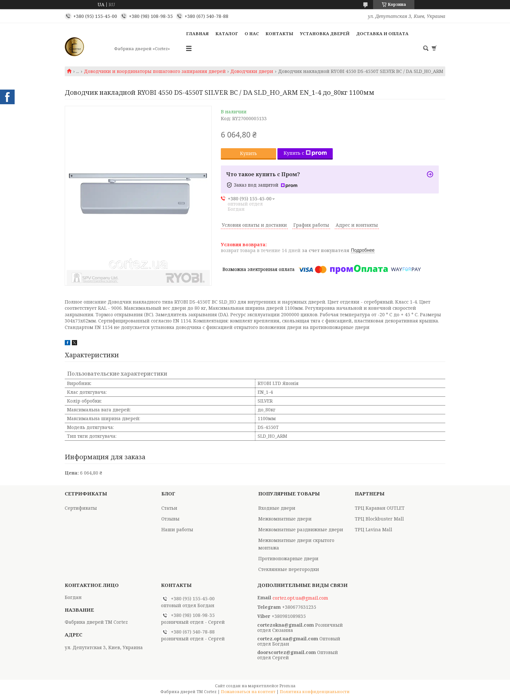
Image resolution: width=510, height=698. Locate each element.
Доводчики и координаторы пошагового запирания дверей (155, 71)
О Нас (252, 33)
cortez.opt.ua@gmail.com (300, 598)
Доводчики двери (251, 71)
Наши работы (177, 529)
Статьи (169, 508)
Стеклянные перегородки (288, 569)
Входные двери (276, 508)
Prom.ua (287, 686)
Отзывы (170, 519)
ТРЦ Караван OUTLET (380, 508)
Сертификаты (81, 508)
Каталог (226, 33)
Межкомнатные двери (285, 519)
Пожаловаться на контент (248, 691)
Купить (248, 153)
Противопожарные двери (288, 558)
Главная (197, 33)
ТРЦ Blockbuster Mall (379, 519)
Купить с (305, 153)
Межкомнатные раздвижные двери (300, 529)
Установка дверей (325, 33)
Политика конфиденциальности (315, 691)
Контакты (279, 33)
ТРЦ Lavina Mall (373, 529)
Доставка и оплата (382, 33)
